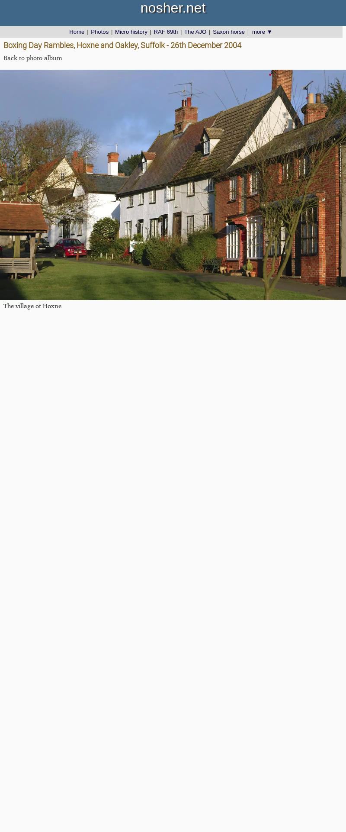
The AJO (195, 32)
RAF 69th (166, 32)
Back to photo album (32, 57)
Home (76, 32)
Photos (100, 32)
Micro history (131, 32)
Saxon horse (229, 32)
